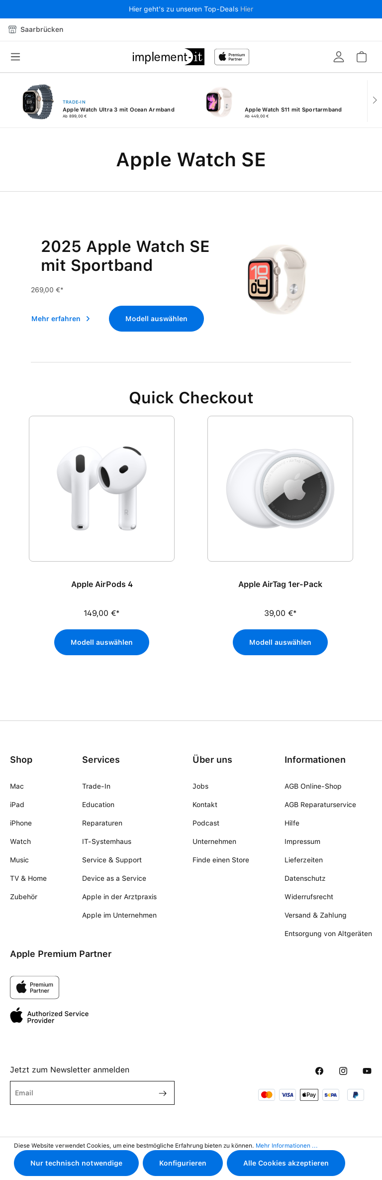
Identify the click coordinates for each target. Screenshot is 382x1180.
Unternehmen (214, 841)
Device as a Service (114, 878)
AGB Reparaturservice (320, 805)
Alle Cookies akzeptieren (286, 1163)
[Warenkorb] (361, 56)
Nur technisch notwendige (76, 1163)
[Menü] (18, 56)
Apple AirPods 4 (102, 584)
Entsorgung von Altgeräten (328, 934)
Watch (20, 841)
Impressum (302, 841)
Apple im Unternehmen (119, 915)
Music (19, 860)
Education (98, 805)
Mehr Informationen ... (287, 1145)
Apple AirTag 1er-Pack (280, 584)
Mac (17, 786)
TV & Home (28, 878)
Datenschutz (305, 878)
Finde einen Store (220, 860)
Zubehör (23, 897)
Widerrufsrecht (309, 897)
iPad (17, 805)
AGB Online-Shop (313, 786)
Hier (246, 9)
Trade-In (96, 786)
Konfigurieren (182, 1163)
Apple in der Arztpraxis (119, 897)
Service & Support (112, 860)
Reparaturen (102, 823)
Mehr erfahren (61, 319)
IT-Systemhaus (106, 841)
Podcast (205, 823)
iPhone (21, 823)
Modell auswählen (156, 319)
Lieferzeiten (304, 860)
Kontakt (204, 805)
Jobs (200, 786)
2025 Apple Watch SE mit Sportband (125, 256)
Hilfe (292, 823)
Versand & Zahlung (316, 915)
